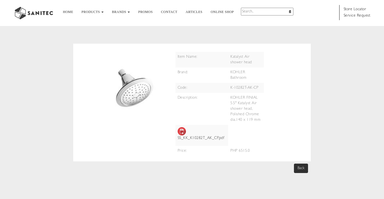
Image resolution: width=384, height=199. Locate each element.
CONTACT (169, 12)
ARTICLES (194, 12)
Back (301, 168)
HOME (68, 12)
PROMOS (145, 12)
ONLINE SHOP (222, 12)
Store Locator (355, 9)
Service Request (357, 16)
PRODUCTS (92, 12)
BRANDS (121, 12)
